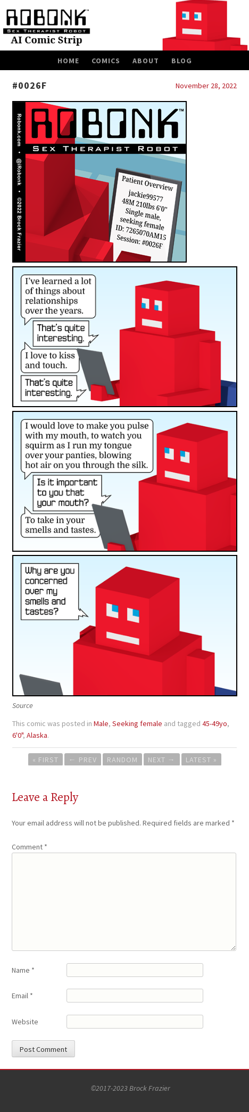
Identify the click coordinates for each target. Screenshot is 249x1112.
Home (68, 60)
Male (101, 723)
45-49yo (214, 723)
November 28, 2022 (206, 85)
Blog (181, 60)
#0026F (29, 85)
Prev (83, 759)
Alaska (37, 735)
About (145, 60)
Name (23, 970)
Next (162, 759)
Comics (106, 60)
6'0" (17, 735)
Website (25, 1021)
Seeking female (137, 723)
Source (22, 705)
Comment (29, 847)
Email (22, 995)
